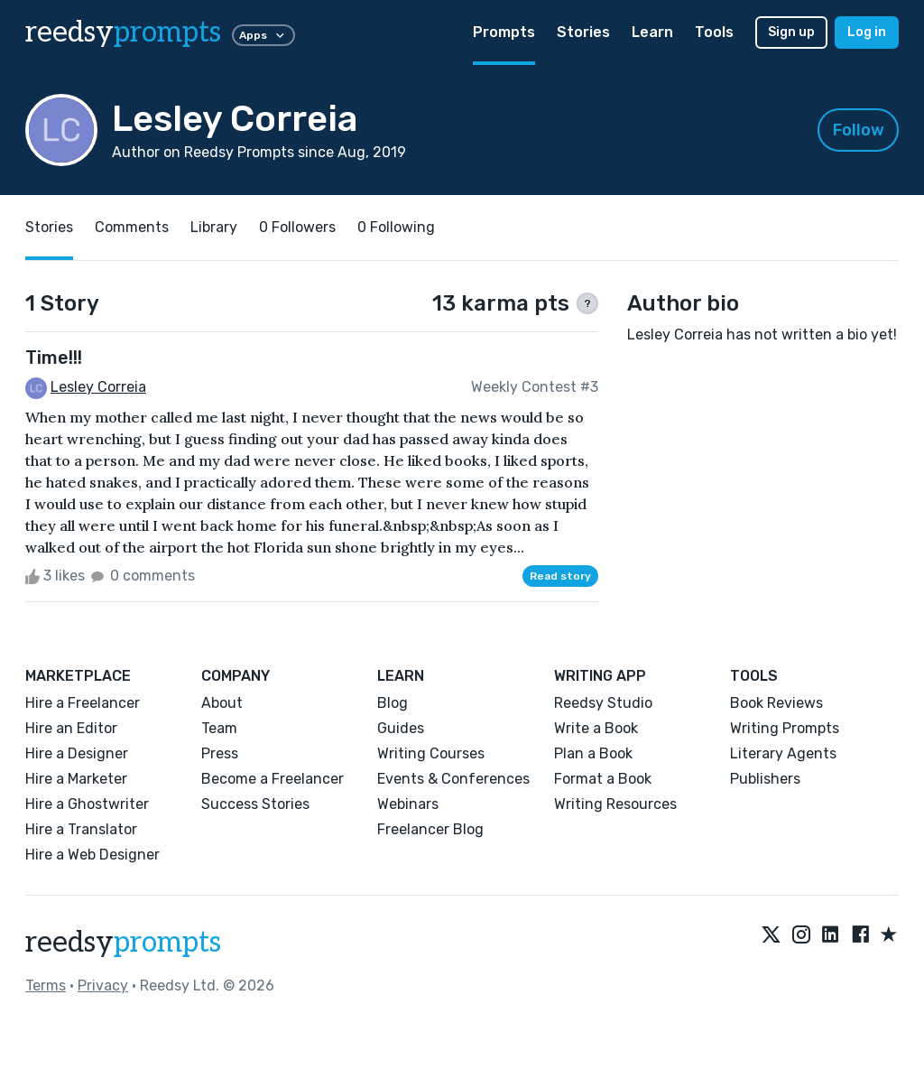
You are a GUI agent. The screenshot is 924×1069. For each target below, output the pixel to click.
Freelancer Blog (430, 829)
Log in (866, 32)
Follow (858, 130)
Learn (652, 32)
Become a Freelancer (272, 778)
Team (219, 728)
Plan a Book (593, 753)
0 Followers (297, 227)
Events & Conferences (453, 778)
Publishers (765, 778)
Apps (263, 35)
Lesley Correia (98, 386)
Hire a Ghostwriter (87, 804)
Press (219, 753)
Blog (392, 702)
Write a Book (596, 728)
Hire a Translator (81, 829)
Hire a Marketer (76, 778)
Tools (714, 32)
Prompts (504, 32)
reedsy (123, 942)
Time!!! (53, 357)
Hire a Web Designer (92, 854)
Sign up (791, 32)
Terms (45, 985)
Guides (400, 728)
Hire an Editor (71, 728)
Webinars (408, 804)
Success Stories (255, 804)
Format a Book (602, 778)
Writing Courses (431, 753)
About (222, 702)
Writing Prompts (784, 728)
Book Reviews (776, 702)
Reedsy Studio (603, 702)
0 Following (396, 227)
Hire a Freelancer (82, 702)
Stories (583, 32)
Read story (560, 576)
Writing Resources (615, 804)
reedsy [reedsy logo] (123, 32)
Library (213, 227)
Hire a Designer (76, 753)
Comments (132, 227)
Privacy (103, 985)
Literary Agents (783, 753)
